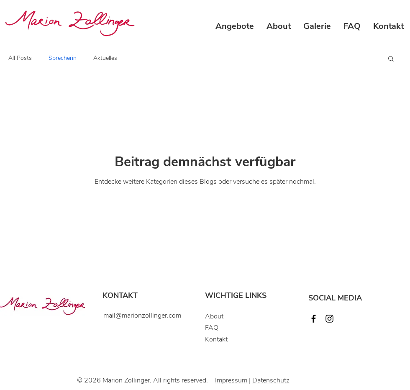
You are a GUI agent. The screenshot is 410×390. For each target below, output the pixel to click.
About (214, 316)
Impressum (231, 380)
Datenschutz (271, 380)
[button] (234, 26)
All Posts (20, 58)
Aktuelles (105, 58)
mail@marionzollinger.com (142, 315)
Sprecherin (63, 58)
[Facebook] (313, 318)
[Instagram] (329, 318)
